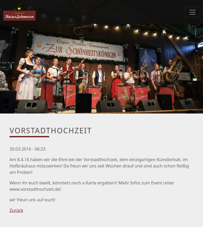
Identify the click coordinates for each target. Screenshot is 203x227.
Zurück (16, 210)
